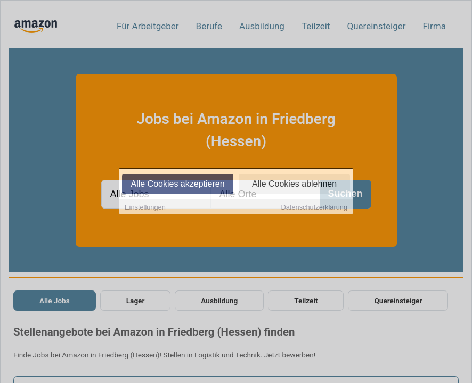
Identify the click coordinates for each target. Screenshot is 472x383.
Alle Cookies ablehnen (294, 184)
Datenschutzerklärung (314, 208)
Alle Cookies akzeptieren (177, 184)
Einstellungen (145, 208)
